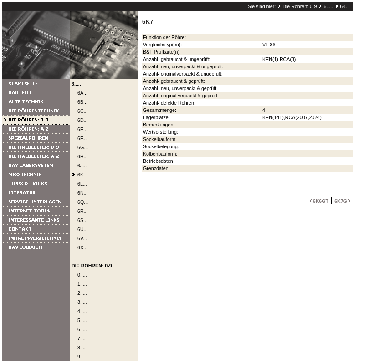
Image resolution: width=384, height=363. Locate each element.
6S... (82, 220)
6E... (82, 129)
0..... (82, 274)
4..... (82, 311)
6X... (82, 247)
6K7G (343, 201)
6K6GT (317, 201)
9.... (81, 356)
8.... (81, 347)
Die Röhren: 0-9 (299, 6)
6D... (82, 120)
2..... (82, 293)
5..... (82, 320)
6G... (82, 147)
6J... (82, 165)
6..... (328, 6)
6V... (82, 238)
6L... (82, 184)
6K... (345, 6)
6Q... (82, 202)
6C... (82, 111)
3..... (82, 302)
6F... (82, 138)
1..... (82, 284)
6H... (82, 156)
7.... (81, 338)
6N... (82, 193)
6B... (82, 102)
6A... (82, 93)
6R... (82, 211)
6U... (82, 229)
